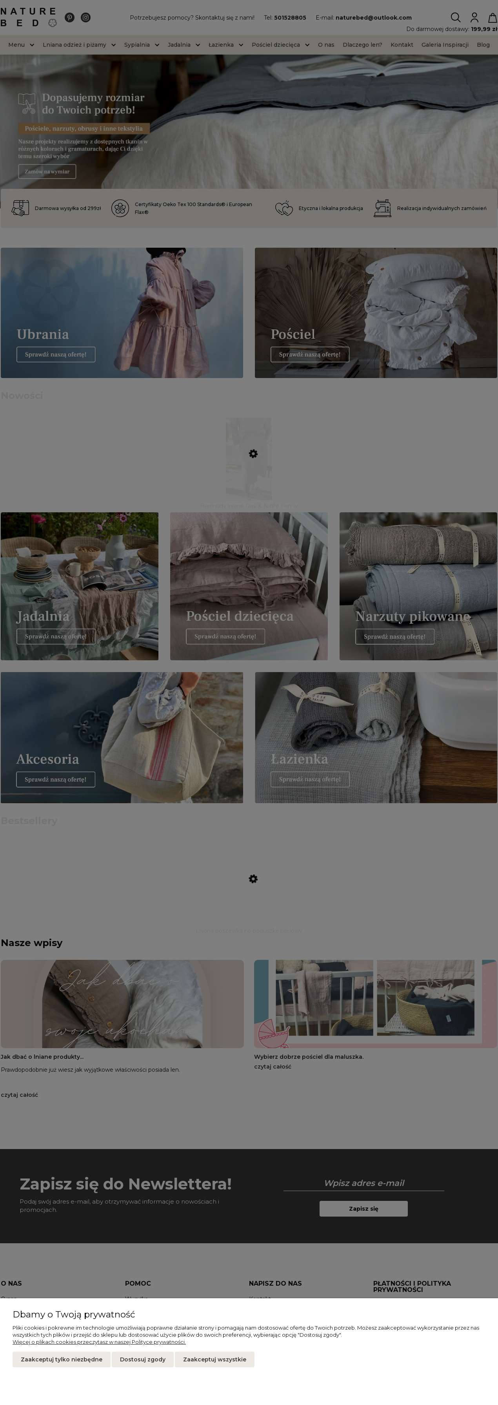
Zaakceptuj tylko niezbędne (61, 1359)
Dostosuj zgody (142, 1359)
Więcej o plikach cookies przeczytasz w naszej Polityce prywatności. (99, 1342)
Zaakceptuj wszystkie (214, 1359)
